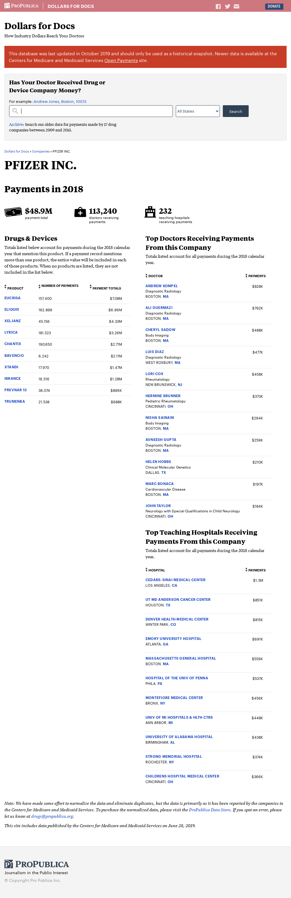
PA (160, 683)
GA (165, 643)
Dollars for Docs (71, 6)
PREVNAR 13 (15, 389)
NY (162, 702)
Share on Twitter (228, 6)
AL (172, 742)
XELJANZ (12, 320)
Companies (40, 151)
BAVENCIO (14, 355)
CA (174, 585)
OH (170, 406)
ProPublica (21, 6)
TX (163, 472)
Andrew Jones (46, 101)
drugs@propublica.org (52, 816)
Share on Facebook (218, 6)
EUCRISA (12, 297)
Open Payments (121, 60)
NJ (180, 384)
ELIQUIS (11, 309)
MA (166, 296)
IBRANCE (12, 378)
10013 (81, 101)
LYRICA (11, 332)
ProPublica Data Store (209, 809)
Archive (16, 124)
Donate (274, 6)
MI (170, 722)
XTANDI (11, 366)
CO (173, 624)
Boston (67, 101)
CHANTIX (12, 343)
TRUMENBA (14, 401)
